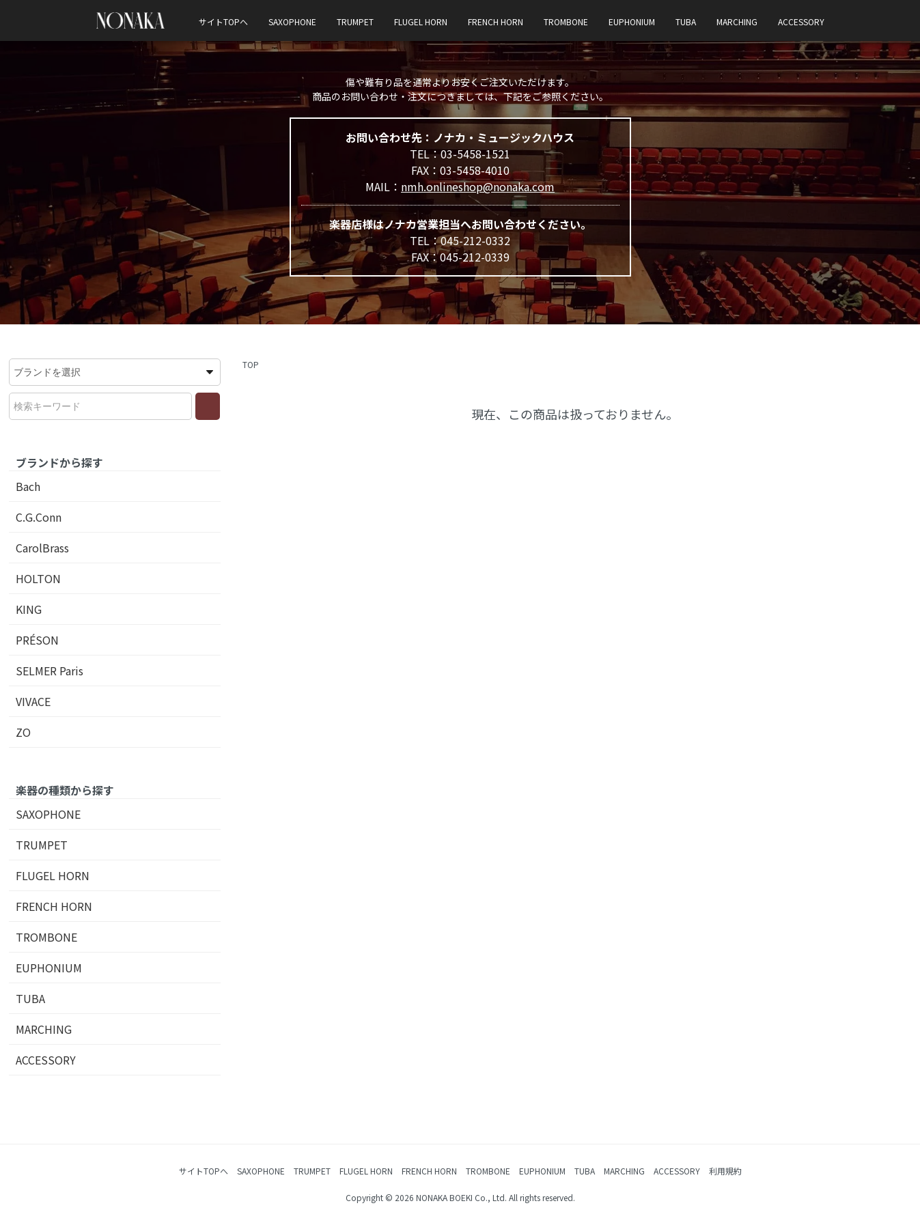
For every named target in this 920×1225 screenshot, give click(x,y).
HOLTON (38, 578)
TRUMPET (355, 21)
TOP (250, 364)
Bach (28, 486)
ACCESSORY (801, 21)
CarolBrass (42, 547)
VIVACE (33, 701)
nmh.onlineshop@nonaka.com (478, 186)
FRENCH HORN (495, 21)
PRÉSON (37, 640)
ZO (23, 732)
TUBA (685, 21)
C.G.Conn (38, 517)
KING (29, 609)
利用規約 (725, 1171)
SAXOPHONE (292, 21)
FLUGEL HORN (420, 21)
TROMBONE (566, 21)
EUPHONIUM (632, 21)
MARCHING (736, 21)
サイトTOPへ (223, 21)
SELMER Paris (49, 670)
